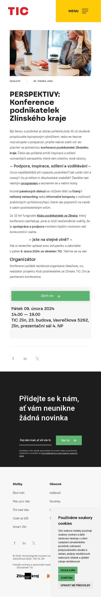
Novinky (55, 501)
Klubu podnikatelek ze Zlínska (57, 216)
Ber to (69, 440)
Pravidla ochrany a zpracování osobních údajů (37, 564)
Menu (78, 11)
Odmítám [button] (66, 577)
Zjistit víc (50, 296)
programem (29, 183)
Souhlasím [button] (68, 570)
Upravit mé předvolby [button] (75, 585)
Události (55, 493)
